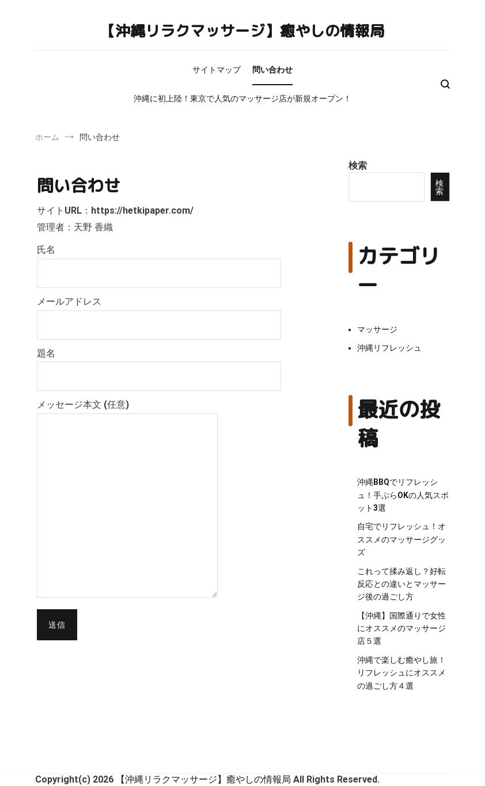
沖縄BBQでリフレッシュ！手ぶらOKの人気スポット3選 (403, 494)
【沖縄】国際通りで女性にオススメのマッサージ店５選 (401, 628)
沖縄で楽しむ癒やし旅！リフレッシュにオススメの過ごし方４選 (401, 672)
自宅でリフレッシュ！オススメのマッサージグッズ (401, 539)
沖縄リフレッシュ (389, 347)
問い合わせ (272, 69)
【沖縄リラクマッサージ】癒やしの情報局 (242, 30)
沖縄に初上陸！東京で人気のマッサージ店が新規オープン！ (242, 98)
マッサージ (377, 329)
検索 (357, 165)
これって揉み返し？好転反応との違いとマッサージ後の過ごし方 (401, 584)
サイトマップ (216, 69)
